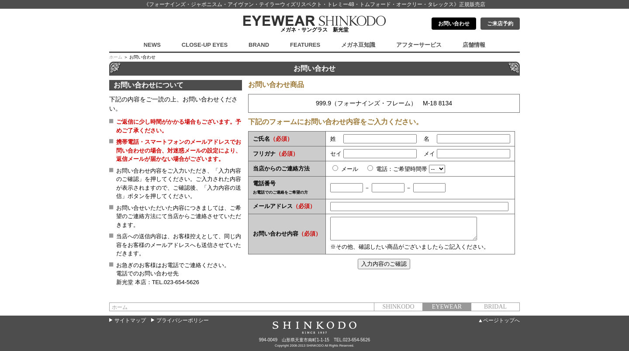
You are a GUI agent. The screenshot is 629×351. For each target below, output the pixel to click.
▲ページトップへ (499, 320)
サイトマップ (130, 320)
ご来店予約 (500, 24)
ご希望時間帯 (410, 169)
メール (352, 169)
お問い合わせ (454, 24)
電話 (381, 169)
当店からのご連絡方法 (281, 168)
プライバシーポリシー (182, 320)
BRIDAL (495, 306)
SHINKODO (398, 306)
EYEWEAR (447, 306)
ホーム (115, 57)
